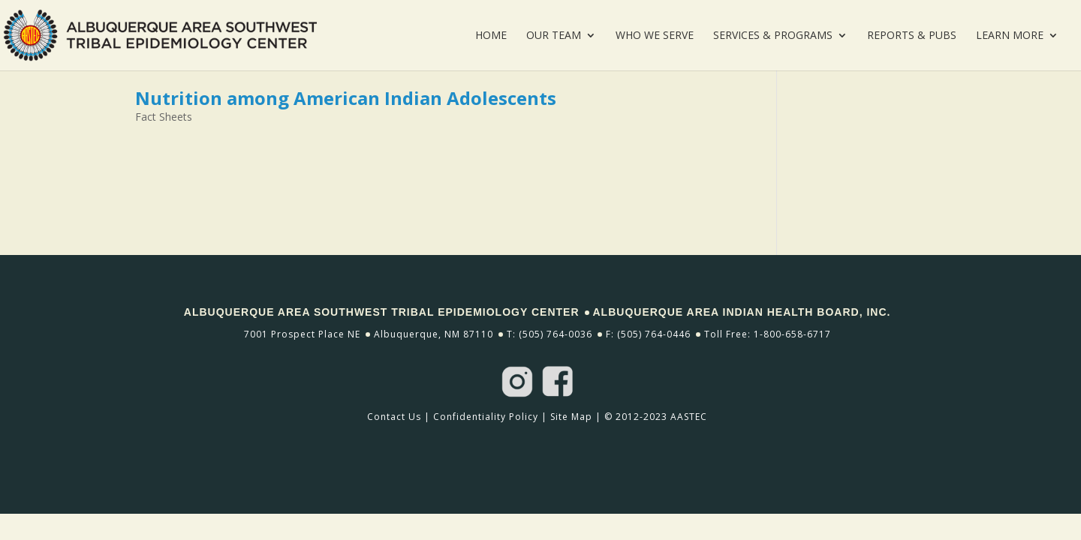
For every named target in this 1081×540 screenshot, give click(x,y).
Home (491, 36)
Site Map (571, 416)
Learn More (1009, 36)
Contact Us (394, 416)
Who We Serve (655, 36)
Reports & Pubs (911, 36)
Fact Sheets (163, 117)
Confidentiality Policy (485, 416)
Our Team (553, 36)
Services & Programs (773, 36)
